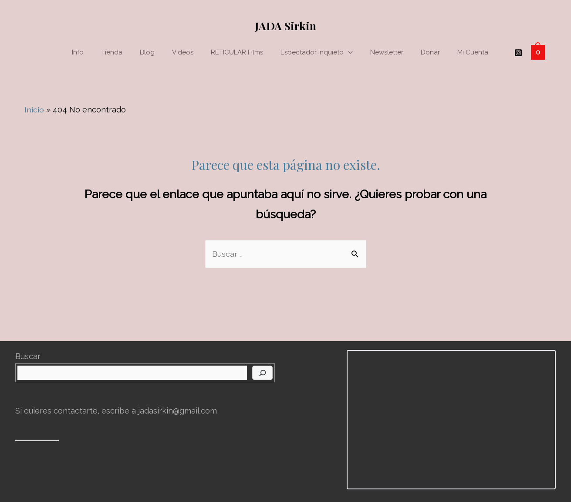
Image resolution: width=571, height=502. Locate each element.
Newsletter (386, 52)
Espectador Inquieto (312, 52)
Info (78, 52)
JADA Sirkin (285, 25)
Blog (147, 52)
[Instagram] (518, 53)
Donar (430, 52)
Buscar (28, 356)
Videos (182, 52)
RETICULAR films (237, 52)
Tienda (111, 52)
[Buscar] (262, 373)
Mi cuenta (472, 52)
